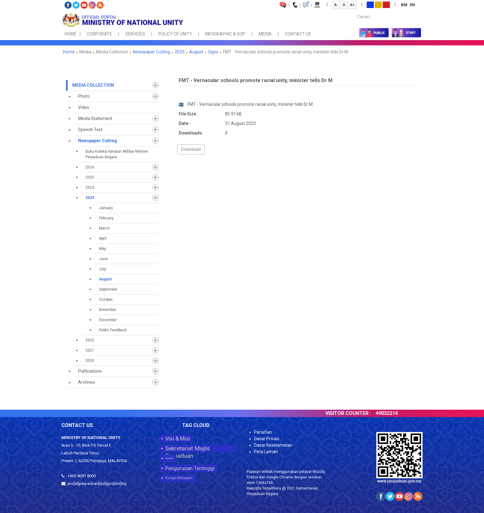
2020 (90, 360)
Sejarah (169, 458)
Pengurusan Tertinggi (190, 468)
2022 (90, 340)
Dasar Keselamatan (273, 445)
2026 (90, 167)
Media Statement (95, 118)
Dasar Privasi (266, 438)
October (106, 299)
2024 (90, 187)
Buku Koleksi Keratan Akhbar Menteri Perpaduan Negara (117, 154)
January (106, 208)
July (102, 269)
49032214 (392, 413)
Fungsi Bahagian (178, 478)
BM (404, 4)
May (102, 248)
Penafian (263, 432)
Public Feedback (113, 330)
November (107, 310)
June (103, 259)
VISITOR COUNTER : (354, 413)
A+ (352, 5)
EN (412, 4)
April (102, 238)
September (108, 289)
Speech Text (90, 129)
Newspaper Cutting (151, 51)
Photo (84, 96)
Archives (86, 382)
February (106, 218)
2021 (90, 350)
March (104, 228)
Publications (90, 371)
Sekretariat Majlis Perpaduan (187, 448)
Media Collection (93, 85)
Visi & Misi (177, 438)
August (196, 51)
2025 (90, 177)
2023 (180, 51)
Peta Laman (266, 451)
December (108, 320)
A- (336, 5)
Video (83, 107)
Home (69, 51)
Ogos (213, 51)
